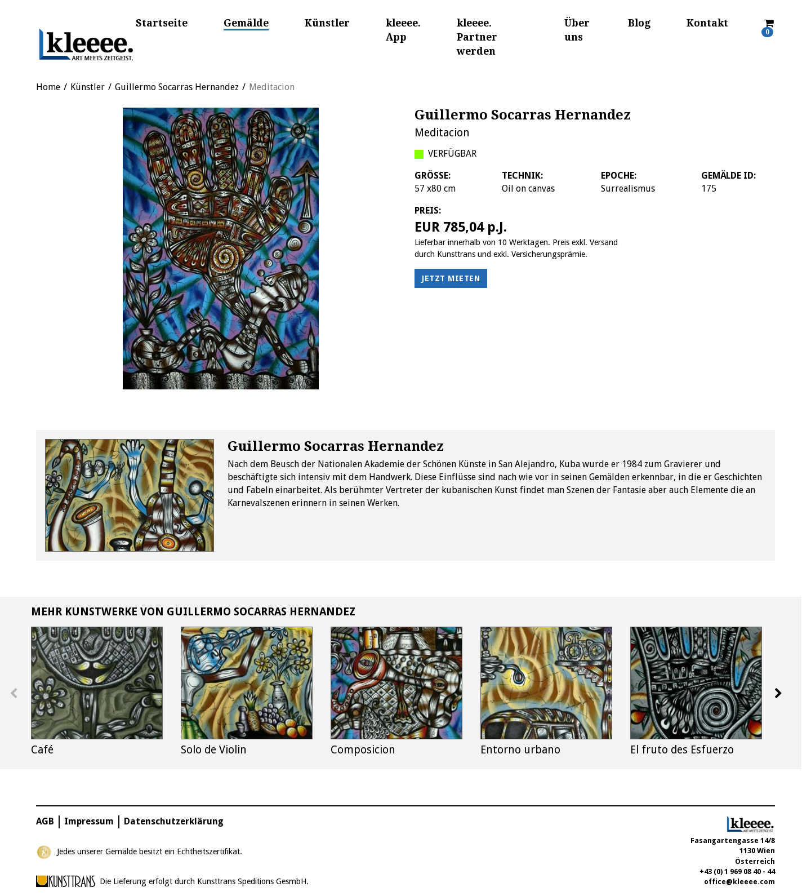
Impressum (89, 821)
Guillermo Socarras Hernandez (177, 87)
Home (48, 87)
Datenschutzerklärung (174, 821)
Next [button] (778, 693)
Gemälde (246, 23)
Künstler (327, 23)
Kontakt (707, 23)
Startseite (162, 23)
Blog (639, 23)
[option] (221, 248)
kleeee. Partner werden (477, 37)
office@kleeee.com (739, 881)
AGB (45, 821)
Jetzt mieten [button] (451, 278)
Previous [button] (13, 693)
